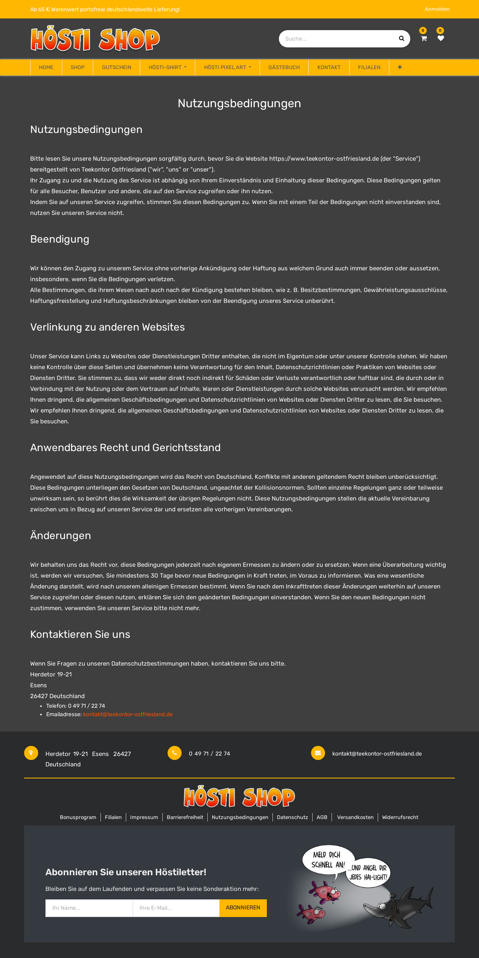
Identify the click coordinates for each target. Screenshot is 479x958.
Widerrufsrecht (400, 817)
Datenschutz (292, 817)
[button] (399, 67)
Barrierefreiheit (185, 817)
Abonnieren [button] (243, 907)
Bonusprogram (78, 817)
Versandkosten (355, 817)
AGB (322, 817)
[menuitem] (46, 67)
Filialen (113, 817)
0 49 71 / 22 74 (209, 753)
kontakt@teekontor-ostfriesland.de (377, 753)
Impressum (144, 817)
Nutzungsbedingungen (240, 817)
